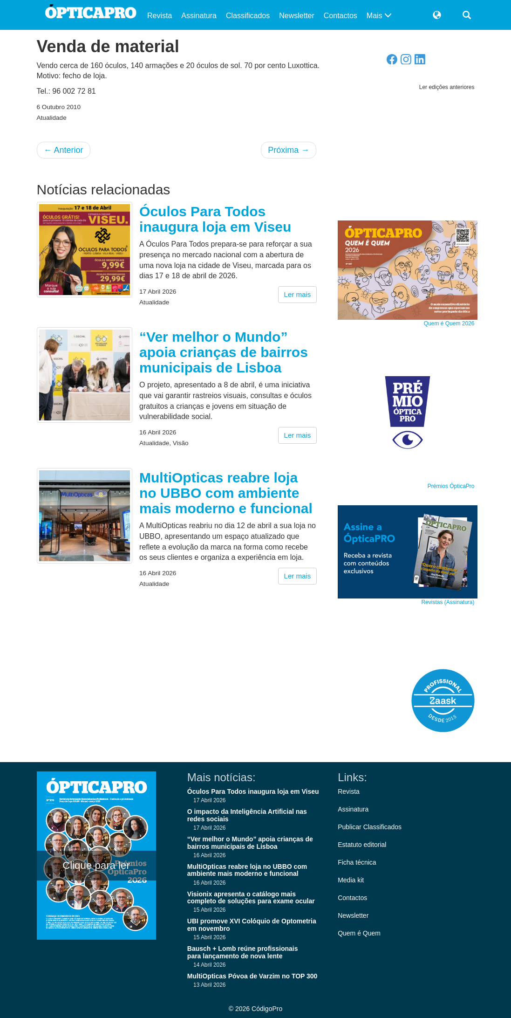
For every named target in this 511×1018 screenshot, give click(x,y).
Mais (379, 16)
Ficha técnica (357, 862)
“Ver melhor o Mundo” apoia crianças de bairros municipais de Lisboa (223, 352)
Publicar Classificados (370, 827)
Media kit (351, 880)
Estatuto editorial (362, 844)
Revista (159, 16)
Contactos (340, 16)
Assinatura (199, 16)
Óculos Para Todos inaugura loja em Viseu (215, 219)
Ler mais (297, 294)
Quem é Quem (359, 933)
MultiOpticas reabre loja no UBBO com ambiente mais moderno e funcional (226, 493)
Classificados (248, 16)
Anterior (63, 150)
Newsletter (296, 16)
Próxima (288, 150)
